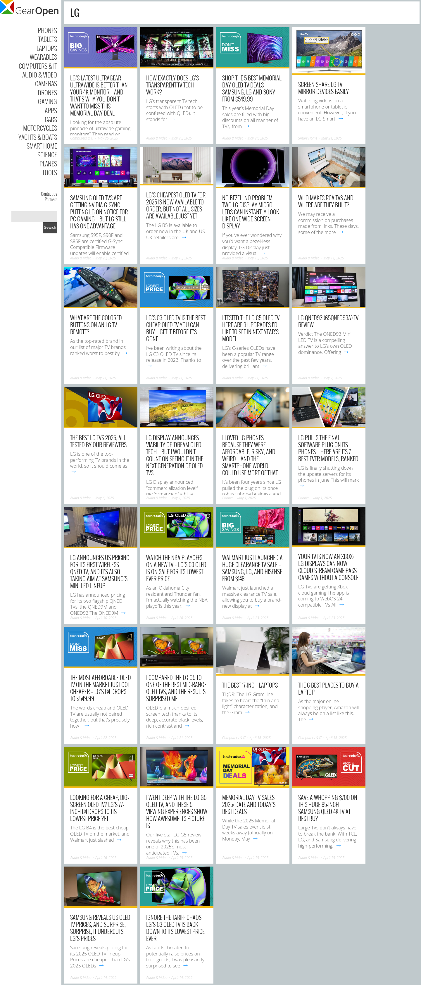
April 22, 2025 (105, 737)
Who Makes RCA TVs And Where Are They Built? (325, 201)
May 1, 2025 (180, 497)
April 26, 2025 (181, 617)
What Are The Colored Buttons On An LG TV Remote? (96, 324)
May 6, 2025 (104, 497)
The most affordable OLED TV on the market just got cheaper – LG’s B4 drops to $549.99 (100, 688)
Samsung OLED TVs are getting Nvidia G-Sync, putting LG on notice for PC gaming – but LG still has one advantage (99, 211)
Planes (48, 163)
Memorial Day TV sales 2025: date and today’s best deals (248, 804)
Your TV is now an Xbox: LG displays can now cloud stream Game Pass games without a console (328, 567)
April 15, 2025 (181, 857)
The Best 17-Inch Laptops (250, 685)
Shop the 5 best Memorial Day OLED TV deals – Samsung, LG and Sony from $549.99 (252, 88)
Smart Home (42, 145)
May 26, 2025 (108, 138)
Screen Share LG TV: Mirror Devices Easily (323, 88)
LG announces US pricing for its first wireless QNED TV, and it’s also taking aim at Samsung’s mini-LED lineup (100, 571)
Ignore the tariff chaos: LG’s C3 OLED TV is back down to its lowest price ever (175, 928)
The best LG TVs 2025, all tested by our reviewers (98, 441)
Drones (47, 92)
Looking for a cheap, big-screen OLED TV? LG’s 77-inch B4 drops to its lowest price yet (99, 808)
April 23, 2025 (257, 617)
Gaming (47, 101)
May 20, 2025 (105, 258)
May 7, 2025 (332, 378)
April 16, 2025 (260, 737)
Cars (51, 119)
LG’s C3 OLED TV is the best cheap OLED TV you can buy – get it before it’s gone (175, 328)
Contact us (49, 193)
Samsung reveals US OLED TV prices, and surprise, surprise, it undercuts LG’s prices (100, 928)
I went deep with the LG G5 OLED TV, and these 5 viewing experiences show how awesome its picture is (176, 811)
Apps (51, 110)
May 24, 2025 (257, 138)
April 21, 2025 (181, 737)
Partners (51, 199)
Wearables (43, 56)
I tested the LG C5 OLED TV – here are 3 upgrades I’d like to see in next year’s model (252, 328)
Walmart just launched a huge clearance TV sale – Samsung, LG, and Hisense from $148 (252, 568)
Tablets (47, 39)
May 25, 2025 (181, 138)
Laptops (47, 48)
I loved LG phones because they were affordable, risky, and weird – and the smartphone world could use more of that (250, 455)
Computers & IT (38, 65)
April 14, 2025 (105, 977)
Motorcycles (40, 127)
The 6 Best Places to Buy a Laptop (328, 688)
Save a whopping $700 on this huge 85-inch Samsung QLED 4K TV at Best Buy (327, 808)
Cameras (46, 83)
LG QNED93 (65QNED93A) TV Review (328, 321)
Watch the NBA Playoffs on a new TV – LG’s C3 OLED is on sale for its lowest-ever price (176, 568)
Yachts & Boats (37, 137)
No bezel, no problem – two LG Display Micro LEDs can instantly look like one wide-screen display (250, 211)
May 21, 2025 (331, 138)
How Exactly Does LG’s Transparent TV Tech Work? (172, 84)
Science (47, 154)
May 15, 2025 (181, 258)
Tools (49, 172)
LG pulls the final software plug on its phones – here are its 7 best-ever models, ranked (328, 448)
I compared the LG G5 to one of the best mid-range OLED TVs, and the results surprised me (176, 688)
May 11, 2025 (333, 258)
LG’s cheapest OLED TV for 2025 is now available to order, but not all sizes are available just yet (176, 205)
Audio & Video (39, 74)
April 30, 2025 (105, 617)
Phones (47, 30)
